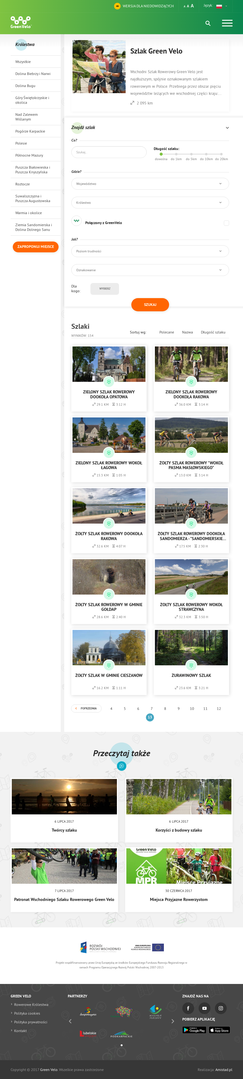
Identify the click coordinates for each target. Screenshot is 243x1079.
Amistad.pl (223, 1069)
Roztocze (22, 184)
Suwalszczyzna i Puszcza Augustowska (32, 198)
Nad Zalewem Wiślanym (26, 116)
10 (192, 708)
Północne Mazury (29, 155)
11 (205, 708)
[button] (222, 6)
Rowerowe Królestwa (31, 1004)
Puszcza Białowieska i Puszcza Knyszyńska (32, 169)
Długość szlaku (213, 332)
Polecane (166, 332)
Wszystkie (23, 61)
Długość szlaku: (166, 149)
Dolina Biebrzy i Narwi (33, 73)
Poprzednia (89, 709)
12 (219, 708)
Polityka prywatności (30, 1022)
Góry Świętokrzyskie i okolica (32, 100)
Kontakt (20, 1030)
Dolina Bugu (25, 85)
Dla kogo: (76, 288)
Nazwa (187, 332)
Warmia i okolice (28, 212)
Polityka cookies (27, 1013)
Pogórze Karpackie (30, 131)
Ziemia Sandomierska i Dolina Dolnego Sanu (33, 227)
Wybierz (104, 289)
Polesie (21, 143)
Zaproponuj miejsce (35, 247)
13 (150, 717)
